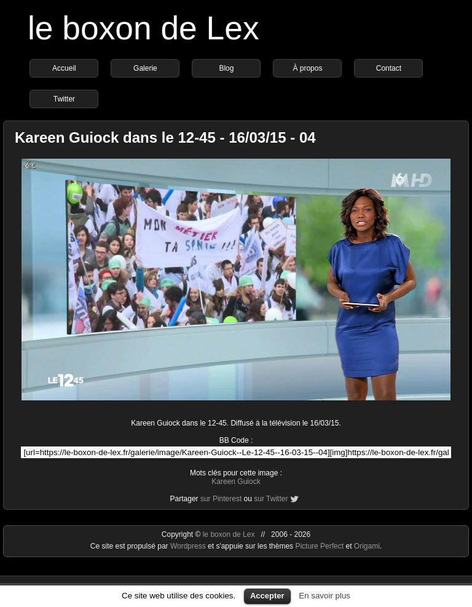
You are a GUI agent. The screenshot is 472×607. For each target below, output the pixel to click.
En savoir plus (324, 595)
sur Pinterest (221, 498)
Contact (388, 68)
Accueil (64, 68)
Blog (226, 68)
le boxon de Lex (143, 28)
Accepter (267, 595)
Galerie (145, 68)
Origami (367, 546)
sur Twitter (271, 498)
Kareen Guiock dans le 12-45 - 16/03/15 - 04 (165, 137)
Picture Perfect (319, 546)
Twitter (64, 99)
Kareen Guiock (235, 481)
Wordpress (189, 546)
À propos (307, 68)
